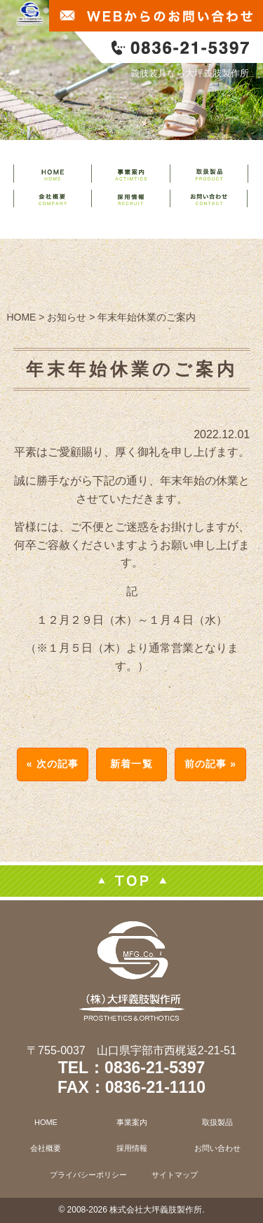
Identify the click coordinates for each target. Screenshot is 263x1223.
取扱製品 (217, 1122)
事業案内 (131, 1122)
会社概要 (45, 1148)
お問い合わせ (217, 1148)
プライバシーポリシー (88, 1174)
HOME (46, 1122)
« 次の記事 (53, 763)
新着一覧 (131, 763)
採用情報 (131, 1148)
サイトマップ (174, 1174)
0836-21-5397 (154, 1067)
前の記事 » (210, 763)
